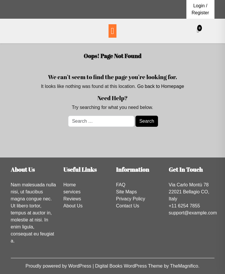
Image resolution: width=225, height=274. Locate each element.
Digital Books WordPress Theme (129, 265)
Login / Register (200, 9)
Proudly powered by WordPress (58, 265)
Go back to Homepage (160, 86)
